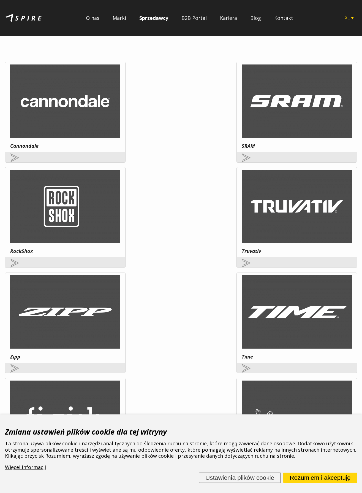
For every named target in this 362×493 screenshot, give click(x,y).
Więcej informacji (66, 355)
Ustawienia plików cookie (239, 477)
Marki (119, 18)
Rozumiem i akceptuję (320, 477)
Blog (255, 18)
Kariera (228, 18)
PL (347, 18)
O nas (92, 18)
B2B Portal (194, 18)
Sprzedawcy (153, 18)
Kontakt (283, 18)
